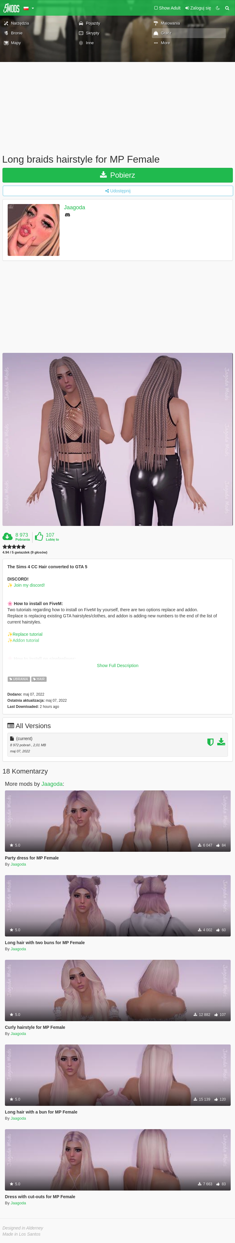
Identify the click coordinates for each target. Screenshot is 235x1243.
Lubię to (52, 539)
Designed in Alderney (22, 1228)
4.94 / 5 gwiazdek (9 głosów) (24, 552)
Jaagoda (74, 207)
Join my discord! (29, 585)
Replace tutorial (27, 634)
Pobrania (22, 539)
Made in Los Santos (21, 1234)
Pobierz (117, 175)
